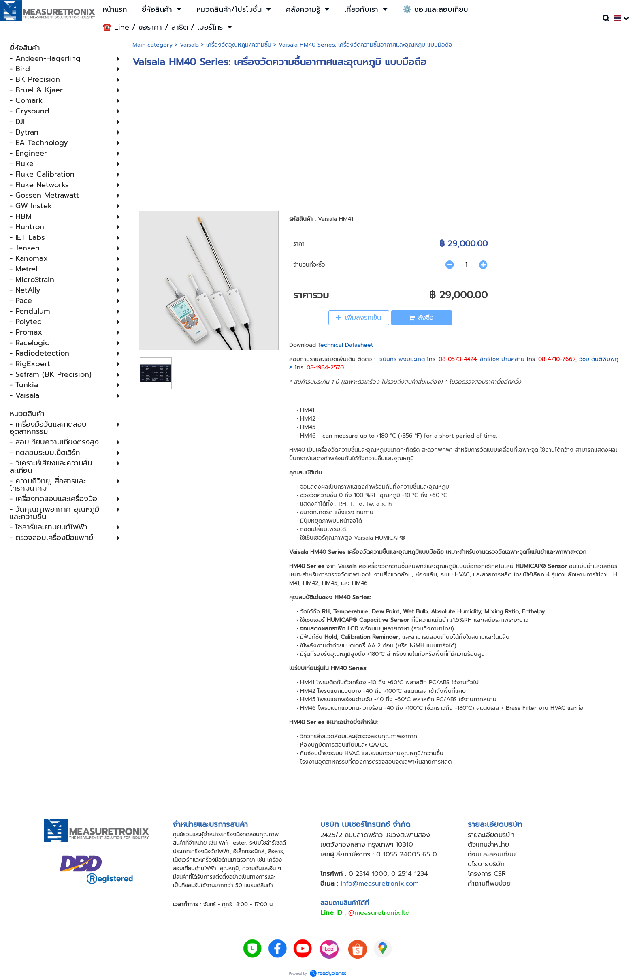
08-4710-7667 (556, 359)
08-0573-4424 (457, 359)
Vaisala (189, 45)
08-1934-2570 (325, 367)
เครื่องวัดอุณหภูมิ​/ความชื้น (238, 45)
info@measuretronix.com (380, 883)
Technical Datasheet (345, 345)
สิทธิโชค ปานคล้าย (502, 359)
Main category (152, 45)
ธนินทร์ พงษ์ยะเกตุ (402, 359)
